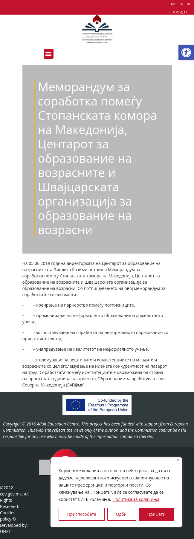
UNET (5, 531)
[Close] (178, 460)
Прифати (156, 514)
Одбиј (122, 514)
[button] (186, 52)
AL (189, 4)
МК (173, 4)
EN (181, 4)
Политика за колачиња (135, 499)
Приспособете (81, 514)
